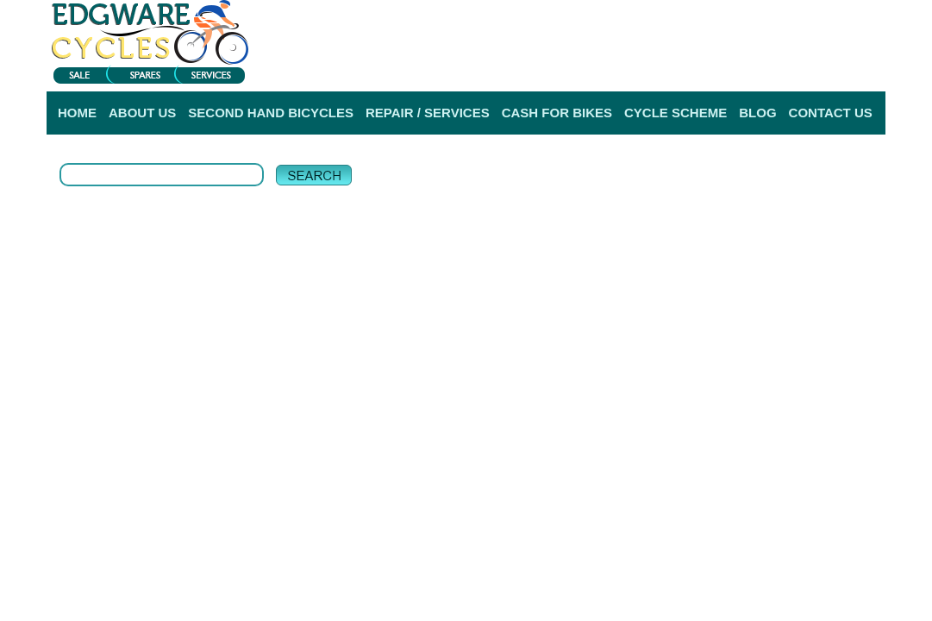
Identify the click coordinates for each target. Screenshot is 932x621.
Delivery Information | (802, 68)
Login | (666, 68)
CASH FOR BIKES (557, 112)
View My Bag (809, 17)
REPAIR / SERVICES (428, 112)
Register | (718, 68)
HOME (77, 112)
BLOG (757, 112)
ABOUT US (142, 112)
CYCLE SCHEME (675, 112)
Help (872, 68)
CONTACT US (831, 112)
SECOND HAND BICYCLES (270, 112)
